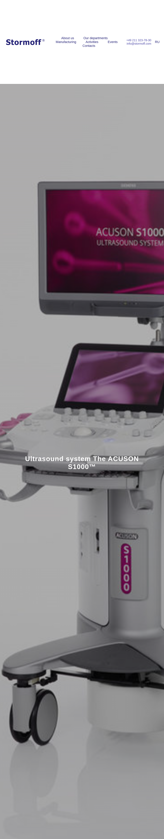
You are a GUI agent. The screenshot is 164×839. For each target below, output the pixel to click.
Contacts (89, 46)
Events (113, 42)
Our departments (95, 38)
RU (157, 42)
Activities (92, 42)
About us (67, 38)
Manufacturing (66, 42)
